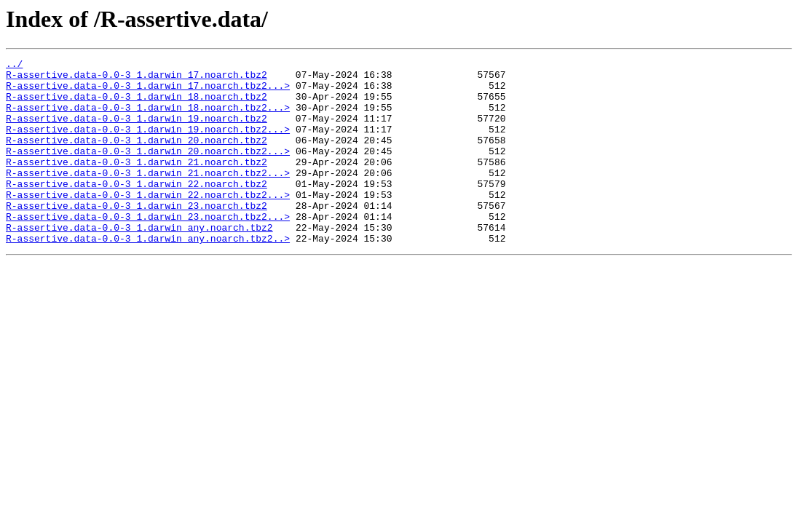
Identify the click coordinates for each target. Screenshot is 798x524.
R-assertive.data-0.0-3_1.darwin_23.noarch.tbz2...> (148, 248)
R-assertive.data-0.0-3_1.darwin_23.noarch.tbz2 (136, 235)
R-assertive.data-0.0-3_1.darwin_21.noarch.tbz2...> (148, 196)
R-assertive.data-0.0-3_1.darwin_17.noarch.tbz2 (136, 78)
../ (14, 65)
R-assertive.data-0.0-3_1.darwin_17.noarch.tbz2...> (148, 91)
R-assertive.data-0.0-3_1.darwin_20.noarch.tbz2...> (148, 170)
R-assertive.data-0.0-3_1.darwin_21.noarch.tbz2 (136, 183)
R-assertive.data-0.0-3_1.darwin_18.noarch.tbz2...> (148, 117)
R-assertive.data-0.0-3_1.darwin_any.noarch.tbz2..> (148, 275)
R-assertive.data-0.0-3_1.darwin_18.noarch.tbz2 (136, 104)
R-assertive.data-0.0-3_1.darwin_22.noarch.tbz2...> (148, 222)
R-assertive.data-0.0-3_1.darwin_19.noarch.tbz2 (136, 131)
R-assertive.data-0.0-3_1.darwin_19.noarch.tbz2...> (148, 144)
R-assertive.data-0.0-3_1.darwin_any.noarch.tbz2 (139, 262)
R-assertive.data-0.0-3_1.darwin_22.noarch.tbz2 (136, 209)
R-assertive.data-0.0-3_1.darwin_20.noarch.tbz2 (136, 157)
